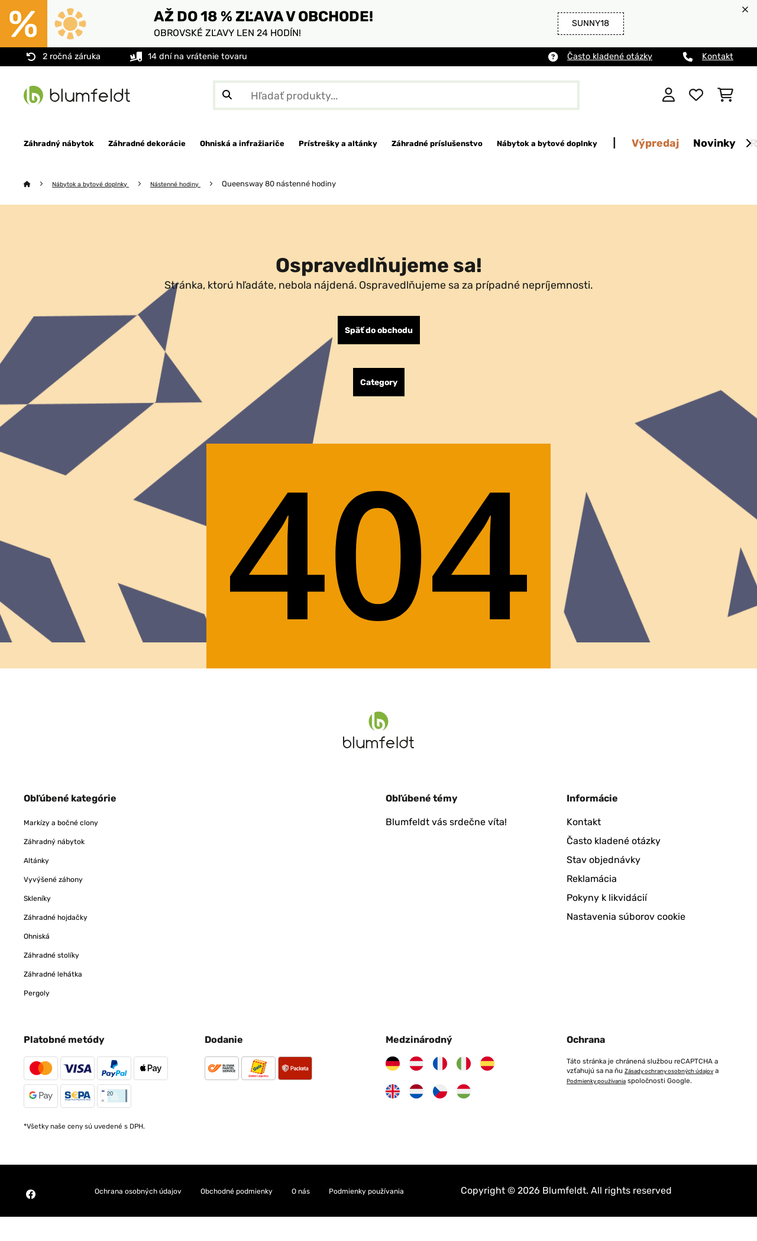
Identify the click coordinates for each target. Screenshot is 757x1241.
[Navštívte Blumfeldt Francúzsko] (440, 1074)
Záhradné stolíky (61, 964)
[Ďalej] (748, 144)
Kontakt (717, 56)
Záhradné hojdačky (66, 926)
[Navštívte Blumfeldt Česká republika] (440, 1101)
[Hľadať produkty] (396, 95)
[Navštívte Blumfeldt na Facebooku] (31, 1211)
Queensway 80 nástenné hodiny (309, 184)
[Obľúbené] (696, 95)
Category (378, 390)
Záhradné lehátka (63, 983)
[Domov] (39, 184)
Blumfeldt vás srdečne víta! (446, 832)
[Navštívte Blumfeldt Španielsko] (487, 1074)
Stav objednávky (603, 869)
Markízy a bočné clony (73, 832)
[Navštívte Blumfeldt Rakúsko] (416, 1074)
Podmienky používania (607, 1090)
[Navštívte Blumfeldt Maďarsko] (464, 1101)
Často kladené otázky (609, 56)
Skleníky (42, 907)
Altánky (40, 869)
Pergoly (40, 1002)
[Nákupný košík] (725, 95)
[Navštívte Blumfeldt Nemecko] (393, 1074)
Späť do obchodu (378, 333)
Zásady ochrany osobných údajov (677, 1081)
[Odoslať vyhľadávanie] (227, 95)
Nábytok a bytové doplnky (100, 184)
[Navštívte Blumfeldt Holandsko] (416, 1101)
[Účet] (668, 95)
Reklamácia (592, 888)
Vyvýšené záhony (63, 888)
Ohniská (41, 945)
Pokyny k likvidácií (607, 907)
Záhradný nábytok (64, 851)
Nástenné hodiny (200, 184)
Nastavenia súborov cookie (626, 926)
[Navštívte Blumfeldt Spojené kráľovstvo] (393, 1101)
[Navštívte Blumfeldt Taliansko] (464, 1074)
